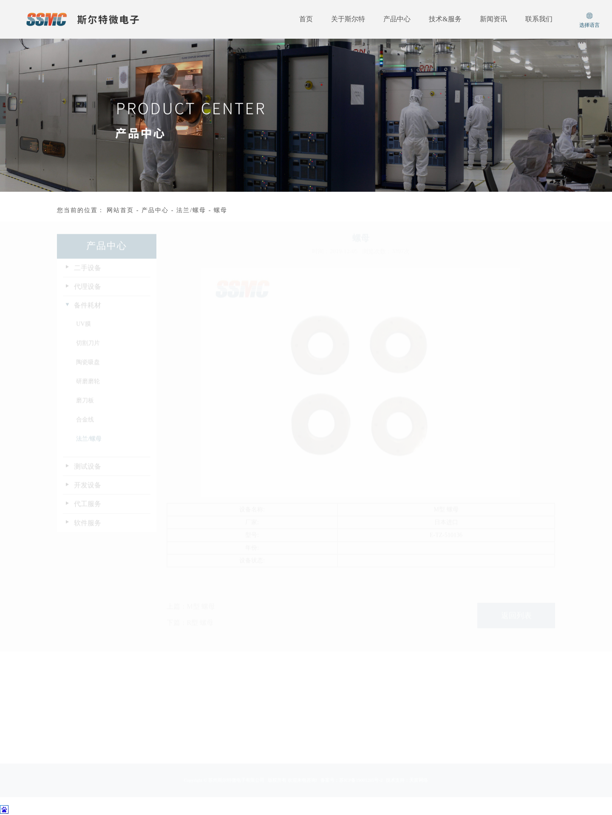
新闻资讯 (493, 19)
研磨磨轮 (88, 388)
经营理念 (66, 720)
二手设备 (87, 274)
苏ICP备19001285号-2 (361, 788)
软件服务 (87, 529)
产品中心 (397, 19)
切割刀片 (88, 349)
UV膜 (83, 330)
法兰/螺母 (191, 210)
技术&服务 (445, 19)
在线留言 (199, 733)
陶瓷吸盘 (88, 369)
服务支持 (199, 706)
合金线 (85, 426)
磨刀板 (85, 407)
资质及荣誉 (68, 747)
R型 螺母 (200, 635)
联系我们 (538, 19)
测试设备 (87, 473)
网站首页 (120, 210)
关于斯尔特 (348, 19)
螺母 (220, 210)
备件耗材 (87, 311)
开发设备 (87, 491)
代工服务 (87, 510)
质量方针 (66, 733)
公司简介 (66, 706)
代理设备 (87, 293)
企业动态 (248, 706)
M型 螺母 (201, 619)
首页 (306, 19)
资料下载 (199, 720)
